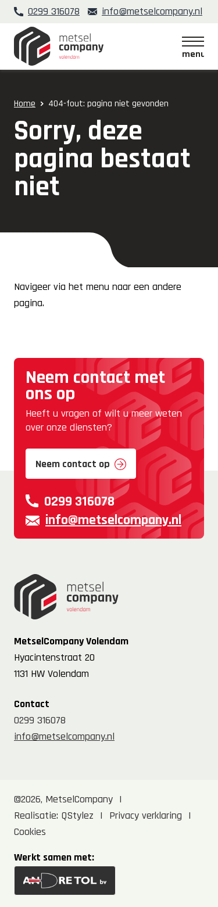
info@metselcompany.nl (152, 11)
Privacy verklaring (145, 815)
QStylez (77, 815)
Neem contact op (72, 464)
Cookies (30, 831)
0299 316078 (54, 11)
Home (24, 104)
